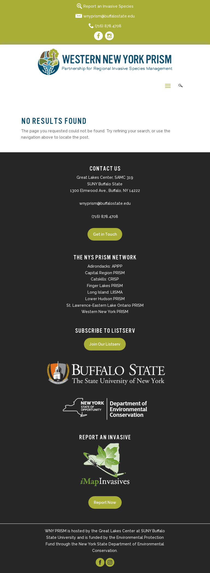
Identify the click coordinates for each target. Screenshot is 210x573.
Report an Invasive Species (105, 6)
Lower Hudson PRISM (105, 299)
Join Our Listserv (104, 344)
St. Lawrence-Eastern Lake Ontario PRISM (105, 305)
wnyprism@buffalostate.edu (105, 16)
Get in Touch (105, 234)
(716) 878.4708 (105, 26)
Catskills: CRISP (105, 279)
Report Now (105, 502)
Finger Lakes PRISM (105, 285)
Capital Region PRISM (105, 273)
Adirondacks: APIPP (105, 266)
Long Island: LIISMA (105, 292)
